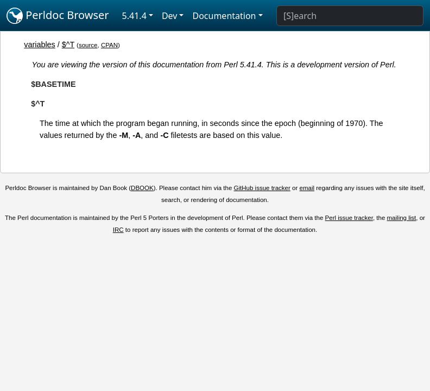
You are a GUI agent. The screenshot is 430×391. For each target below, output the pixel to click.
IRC (118, 229)
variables (39, 44)
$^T (68, 44)
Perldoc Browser (58, 16)
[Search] (349, 15)
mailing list (401, 218)
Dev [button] (170, 16)
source (88, 45)
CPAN (109, 45)
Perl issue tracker (349, 218)
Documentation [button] (224, 16)
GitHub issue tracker (262, 188)
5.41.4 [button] (134, 16)
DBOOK (142, 188)
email (307, 188)
